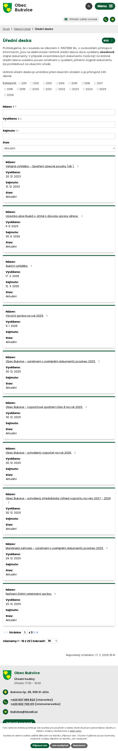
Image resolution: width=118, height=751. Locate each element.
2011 (24, 83)
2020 (35, 89)
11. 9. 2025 (12, 226)
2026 (10, 95)
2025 (102, 89)
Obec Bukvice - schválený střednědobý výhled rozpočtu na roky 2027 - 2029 (58, 500)
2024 (89, 89)
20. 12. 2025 (13, 604)
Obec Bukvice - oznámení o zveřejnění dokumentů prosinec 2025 (53, 361)
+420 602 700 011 (22, 704)
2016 (87, 83)
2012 (36, 83)
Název (8, 107)
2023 (75, 89)
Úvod (6, 29)
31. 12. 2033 (13, 186)
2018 (10, 89)
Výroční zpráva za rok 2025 (27, 316)
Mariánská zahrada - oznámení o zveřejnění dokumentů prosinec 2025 (57, 548)
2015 (74, 83)
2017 (100, 83)
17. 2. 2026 (12, 276)
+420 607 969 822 (22, 700)
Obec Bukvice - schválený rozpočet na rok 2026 (41, 453)
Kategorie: (10, 83)
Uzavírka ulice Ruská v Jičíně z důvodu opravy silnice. (45, 216)
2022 (62, 89)
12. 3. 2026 (12, 286)
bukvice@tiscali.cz (24, 712)
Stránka (15, 632)
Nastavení (79, 745)
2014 (62, 83)
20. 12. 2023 (13, 176)
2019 (22, 89)
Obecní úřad (22, 29)
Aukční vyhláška (19, 266)
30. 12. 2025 (13, 371)
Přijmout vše (40, 745)
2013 (49, 83)
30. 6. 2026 (13, 236)
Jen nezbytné (60, 745)
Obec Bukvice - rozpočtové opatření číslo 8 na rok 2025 (47, 407)
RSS (109, 40)
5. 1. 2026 (12, 326)
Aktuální (11, 197)
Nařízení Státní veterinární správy (31, 594)
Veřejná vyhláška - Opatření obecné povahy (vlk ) (43, 166)
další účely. (76, 730)
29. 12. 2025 (13, 558)
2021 (49, 89)
